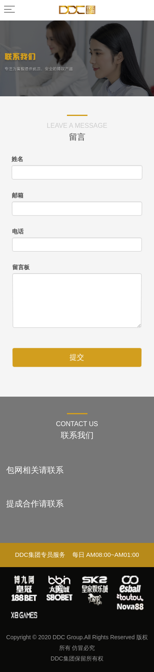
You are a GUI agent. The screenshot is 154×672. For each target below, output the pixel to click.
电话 (17, 231)
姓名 (15, 155)
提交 (77, 355)
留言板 (21, 267)
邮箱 (16, 193)
